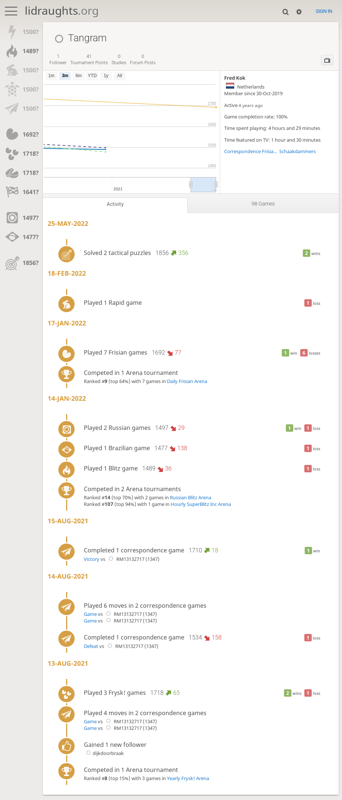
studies (119, 59)
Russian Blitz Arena (190, 497)
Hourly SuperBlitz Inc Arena (201, 504)
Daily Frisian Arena (187, 381)
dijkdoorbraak (104, 753)
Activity (115, 204)
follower (57, 59)
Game (90, 614)
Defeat (91, 646)
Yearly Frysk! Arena (188, 778)
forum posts (142, 59)
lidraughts (62, 10)
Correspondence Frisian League (252, 151)
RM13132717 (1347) (133, 559)
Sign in (324, 11)
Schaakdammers (297, 151)
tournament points (89, 59)
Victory (91, 559)
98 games (263, 204)
